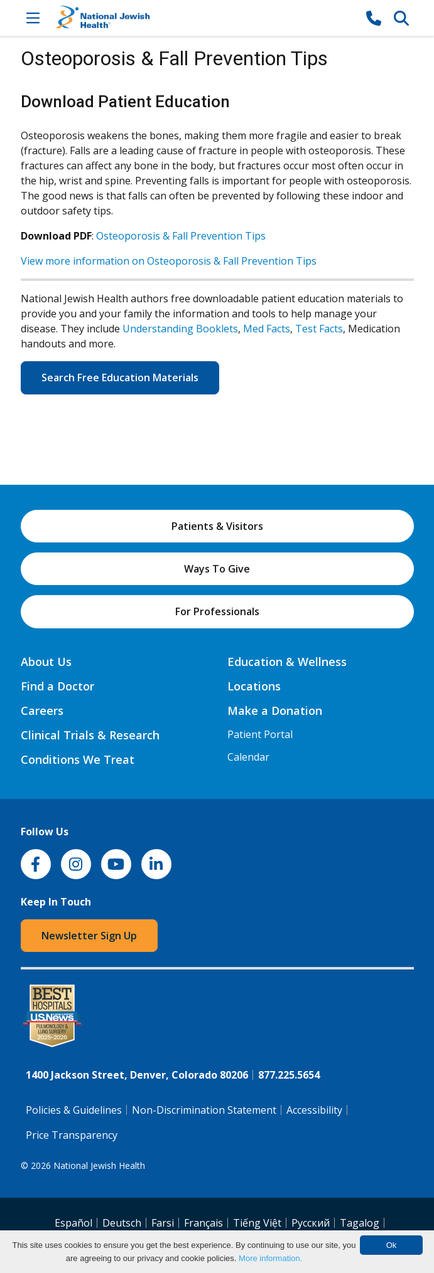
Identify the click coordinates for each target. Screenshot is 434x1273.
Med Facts (266, 328)
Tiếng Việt (257, 1223)
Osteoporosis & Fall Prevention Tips (181, 236)
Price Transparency (71, 1135)
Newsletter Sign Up (89, 936)
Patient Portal (260, 734)
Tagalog (359, 1223)
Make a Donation (274, 710)
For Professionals (217, 611)
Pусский (310, 1223)
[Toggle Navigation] (33, 17)
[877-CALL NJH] (373, 17)
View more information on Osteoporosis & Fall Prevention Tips (169, 261)
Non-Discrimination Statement (204, 1110)
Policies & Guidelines (74, 1110)
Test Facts (319, 328)
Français (203, 1223)
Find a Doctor (57, 686)
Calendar (248, 757)
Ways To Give (217, 569)
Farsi (162, 1223)
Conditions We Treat (77, 759)
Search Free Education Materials (119, 377)
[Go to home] (203, 18)
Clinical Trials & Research (90, 734)
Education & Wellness (287, 661)
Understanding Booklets (180, 328)
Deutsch (121, 1223)
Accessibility (314, 1110)
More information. (270, 1258)
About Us (46, 661)
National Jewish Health (99, 1165)
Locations (254, 686)
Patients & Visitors (217, 526)
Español (73, 1223)
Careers (42, 710)
